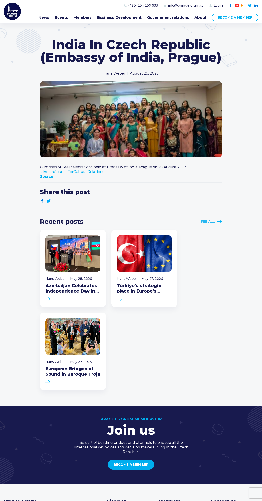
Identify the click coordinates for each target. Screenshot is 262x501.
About (200, 17)
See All (208, 222)
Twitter (249, 5)
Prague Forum (13, 12)
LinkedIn (256, 5)
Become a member (235, 17)
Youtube (237, 5)
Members (82, 17)
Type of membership (177, 432)
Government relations (168, 17)
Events (61, 17)
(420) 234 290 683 (143, 5)
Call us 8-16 (220, 426)
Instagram (243, 5)
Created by (131, 494)
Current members (175, 426)
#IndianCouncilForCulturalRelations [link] (72, 172)
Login (218, 5)
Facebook (230, 5)
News (43, 17)
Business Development (119, 17)
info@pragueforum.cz (186, 5)
